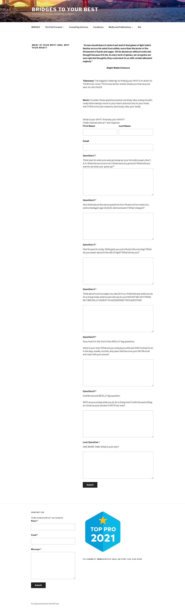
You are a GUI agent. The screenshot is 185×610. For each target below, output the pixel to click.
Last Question (91, 442)
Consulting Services (78, 27)
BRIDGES (35, 27)
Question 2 (89, 200)
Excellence (98, 27)
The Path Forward (55, 27)
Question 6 (89, 391)
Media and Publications (121, 27)
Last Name (125, 126)
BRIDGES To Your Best (65, 9)
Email (86, 141)
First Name (89, 126)
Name (34, 521)
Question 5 (89, 337)
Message (36, 549)
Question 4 (89, 289)
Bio (139, 27)
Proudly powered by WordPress (45, 603)
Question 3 (89, 244)
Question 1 (89, 155)
